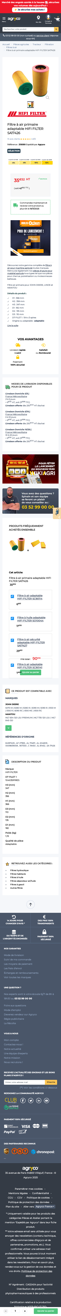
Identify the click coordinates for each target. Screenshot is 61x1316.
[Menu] (4, 19)
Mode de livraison (14, 955)
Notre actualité (12, 1049)
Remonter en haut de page (30, 904)
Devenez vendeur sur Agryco (20, 1014)
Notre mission (12, 1058)
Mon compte (11, 1040)
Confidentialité (40, 1193)
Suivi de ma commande (17, 959)
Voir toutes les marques (17, 977)
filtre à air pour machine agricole (29, 266)
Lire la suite (12, 325)
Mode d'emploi (12, 1010)
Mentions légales (18, 1193)
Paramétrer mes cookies (29, 1189)
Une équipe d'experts (16, 1053)
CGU (10, 1197)
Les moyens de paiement (18, 964)
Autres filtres (16, 888)
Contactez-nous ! (13, 1044)
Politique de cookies (38, 1197)
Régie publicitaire (14, 1019)
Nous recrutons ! (13, 1062)
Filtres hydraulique (19, 870)
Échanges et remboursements (21, 973)
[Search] (28, 29)
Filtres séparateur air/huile (23, 881)
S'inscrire (51, 1082)
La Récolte (10, 1023)
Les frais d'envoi (13, 968)
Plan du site (12, 1206)
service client (42, 35)
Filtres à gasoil (17, 884)
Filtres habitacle (18, 874)
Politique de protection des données (28, 1202)
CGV (19, 1197)
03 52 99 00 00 (11, 35)
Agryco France (44, 1206)
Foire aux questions (15, 1005)
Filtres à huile (16, 877)
